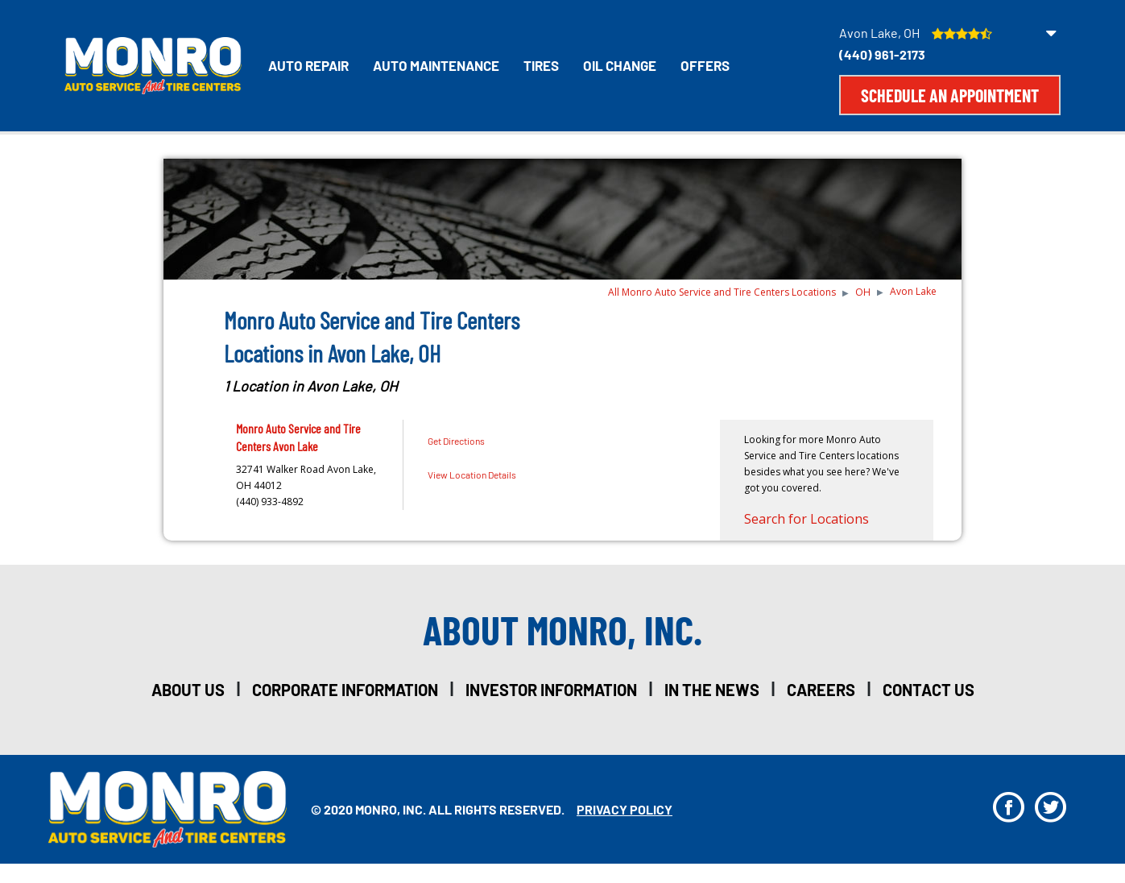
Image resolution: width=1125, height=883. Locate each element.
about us (188, 689)
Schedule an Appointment (950, 95)
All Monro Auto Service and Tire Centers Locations (722, 292)
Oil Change (619, 65)
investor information (551, 689)
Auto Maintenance (436, 65)
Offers (705, 65)
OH (863, 292)
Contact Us (928, 689)
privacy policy (624, 809)
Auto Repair (308, 65)
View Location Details (472, 474)
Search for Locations (806, 519)
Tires (541, 65)
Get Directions (456, 440)
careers (821, 689)
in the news (711, 689)
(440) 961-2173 (882, 54)
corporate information (345, 689)
